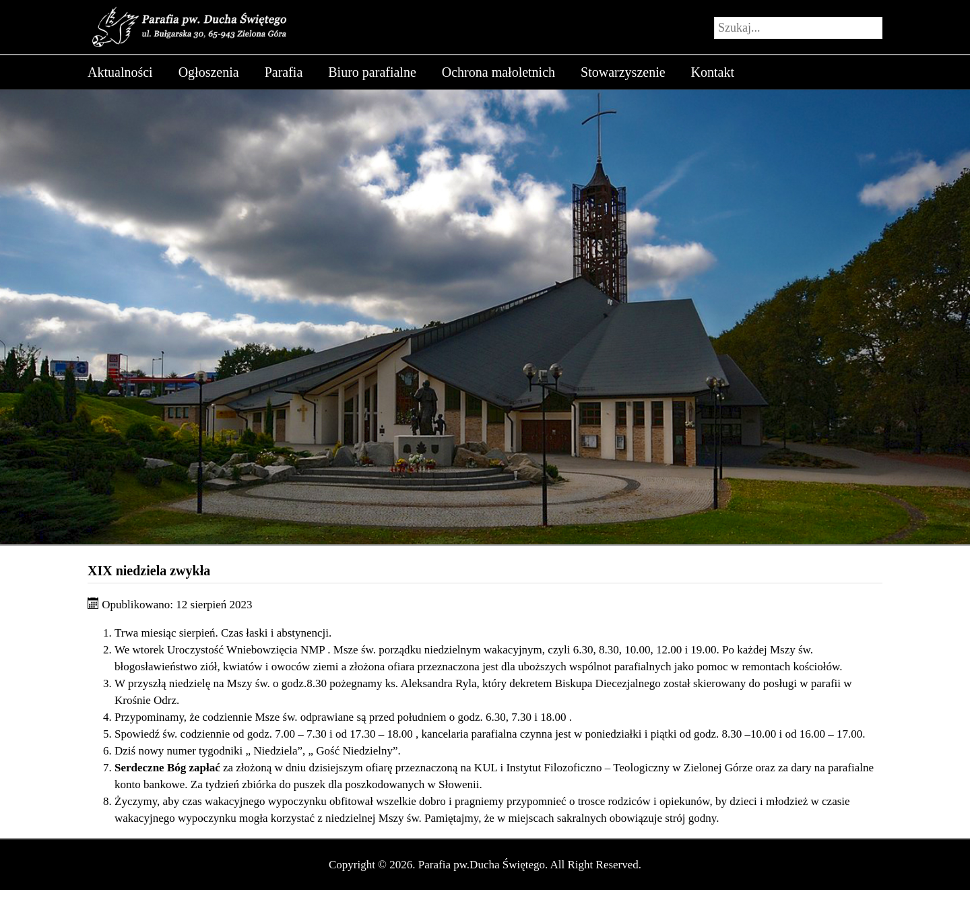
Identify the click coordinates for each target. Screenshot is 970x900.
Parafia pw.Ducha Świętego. (483, 864)
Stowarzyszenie (623, 72)
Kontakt (712, 72)
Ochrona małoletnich (498, 72)
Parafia (284, 72)
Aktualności (120, 72)
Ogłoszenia (209, 72)
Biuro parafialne (372, 72)
